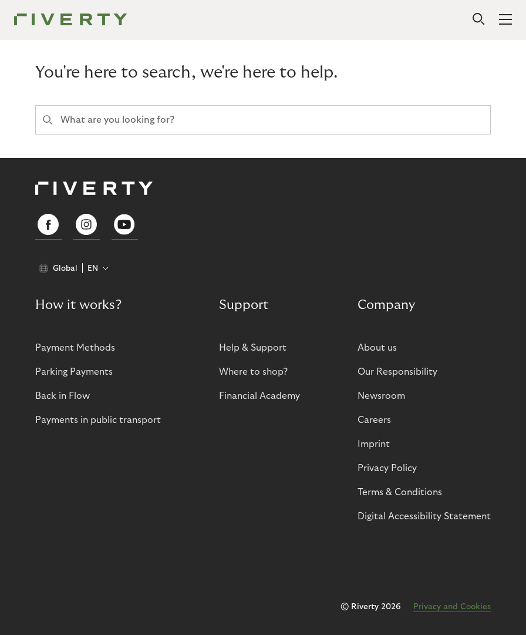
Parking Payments (74, 372)
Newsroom (381, 396)
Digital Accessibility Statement (424, 516)
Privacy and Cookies (452, 607)
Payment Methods (75, 347)
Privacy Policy (387, 468)
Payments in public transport (98, 420)
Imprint (374, 444)
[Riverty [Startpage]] (70, 20)
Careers (374, 420)
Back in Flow (62, 396)
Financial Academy (259, 396)
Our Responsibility (397, 372)
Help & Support (252, 347)
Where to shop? (253, 372)
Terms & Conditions (400, 492)
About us (377, 347)
